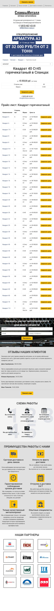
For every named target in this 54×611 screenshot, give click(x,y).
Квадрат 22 (6, 219)
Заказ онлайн (22, 5)
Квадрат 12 (6, 168)
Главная (5, 5)
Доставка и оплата (36, 5)
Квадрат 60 (6, 283)
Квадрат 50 (6, 263)
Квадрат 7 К (6, 129)
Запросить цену (26, 92)
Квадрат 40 (6, 244)
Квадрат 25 (6, 225)
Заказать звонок (27, 2)
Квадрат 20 (6, 200)
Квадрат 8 (5, 136)
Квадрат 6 (5, 117)
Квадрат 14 (6, 174)
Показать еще (27, 393)
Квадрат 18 (6, 193)
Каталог (13, 5)
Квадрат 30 (6, 232)
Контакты (48, 5)
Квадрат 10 (6, 155)
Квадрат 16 (6, 180)
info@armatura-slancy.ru (27, 28)
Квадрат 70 (6, 302)
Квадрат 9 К (6, 149)
